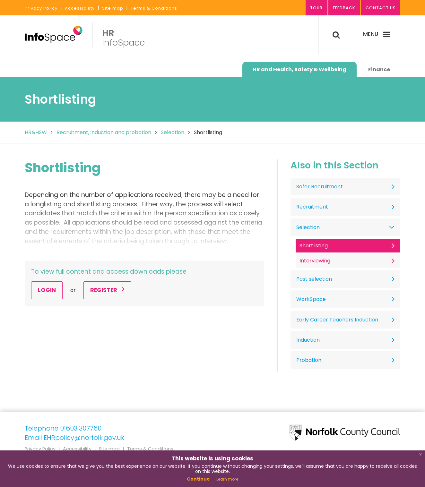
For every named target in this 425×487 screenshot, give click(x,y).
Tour (314, 8)
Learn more (227, 479)
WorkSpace (311, 299)
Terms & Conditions (154, 8)
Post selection (314, 279)
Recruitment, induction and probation (103, 132)
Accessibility (80, 8)
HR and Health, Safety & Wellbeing (299, 69)
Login (47, 290)
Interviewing (314, 260)
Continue (198, 479)
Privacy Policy (41, 8)
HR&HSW (36, 132)
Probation (308, 360)
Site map (112, 8)
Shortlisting (313, 245)
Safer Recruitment (319, 186)
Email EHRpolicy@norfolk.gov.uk (74, 437)
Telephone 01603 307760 (63, 428)
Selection (172, 132)
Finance (379, 69)
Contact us (380, 8)
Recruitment (312, 206)
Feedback (343, 8)
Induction (308, 340)
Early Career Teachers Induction (337, 319)
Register (107, 290)
